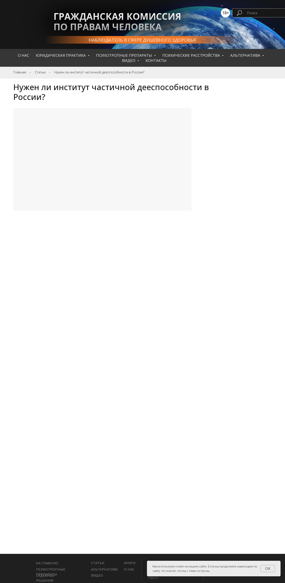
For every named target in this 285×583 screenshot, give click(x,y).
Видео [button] (129, 60)
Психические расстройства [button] (191, 55)
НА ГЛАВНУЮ (47, 563)
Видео (97, 575)
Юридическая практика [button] (61, 55)
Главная (19, 72)
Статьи (40, 72)
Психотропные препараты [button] (124, 55)
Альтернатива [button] (245, 55)
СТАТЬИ (97, 563)
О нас (23, 55)
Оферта (153, 578)
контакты (156, 60)
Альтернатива (104, 569)
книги (129, 563)
